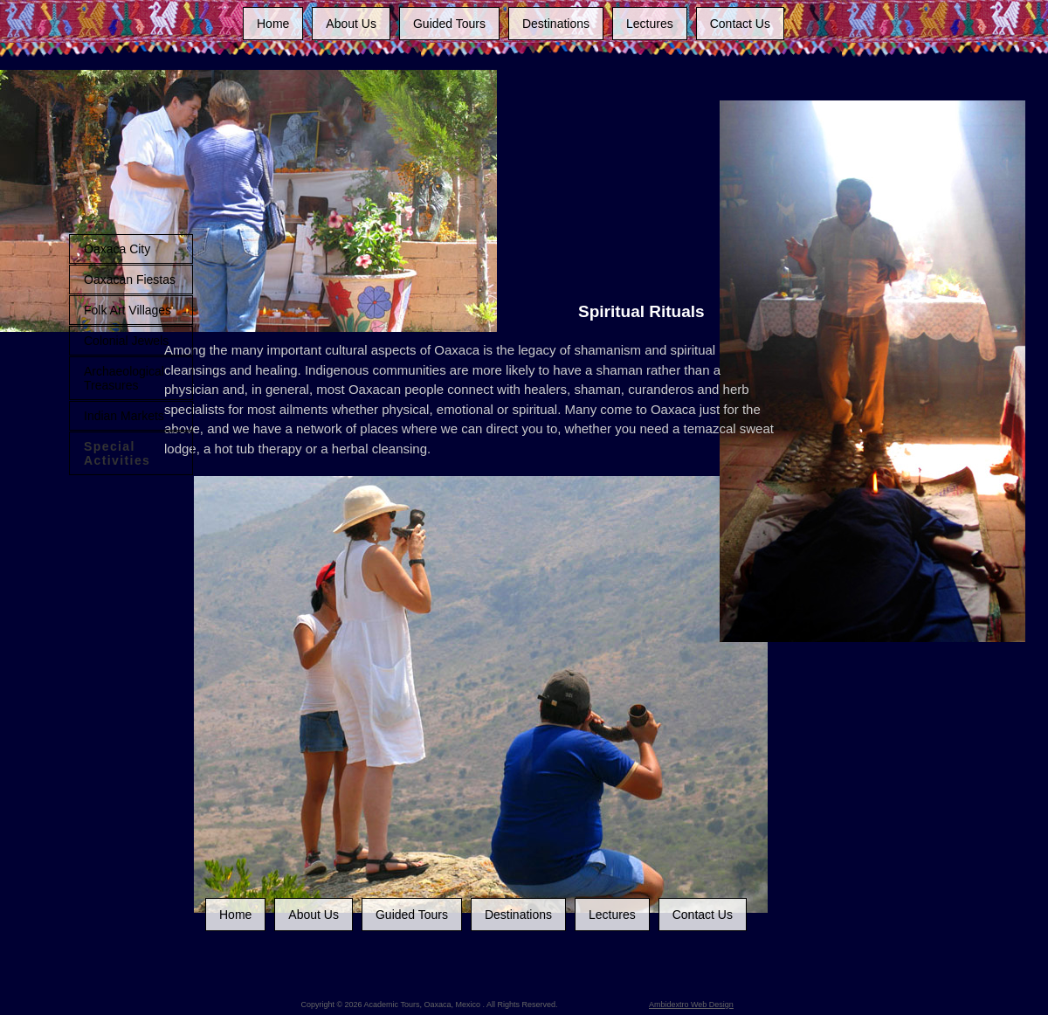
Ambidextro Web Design (691, 1004)
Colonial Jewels (126, 341)
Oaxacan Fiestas (130, 280)
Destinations (556, 24)
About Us (351, 24)
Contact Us (740, 24)
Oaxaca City (117, 249)
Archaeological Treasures (124, 378)
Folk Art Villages (127, 310)
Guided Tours (449, 24)
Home (273, 24)
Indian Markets (124, 416)
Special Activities (117, 453)
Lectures (649, 24)
